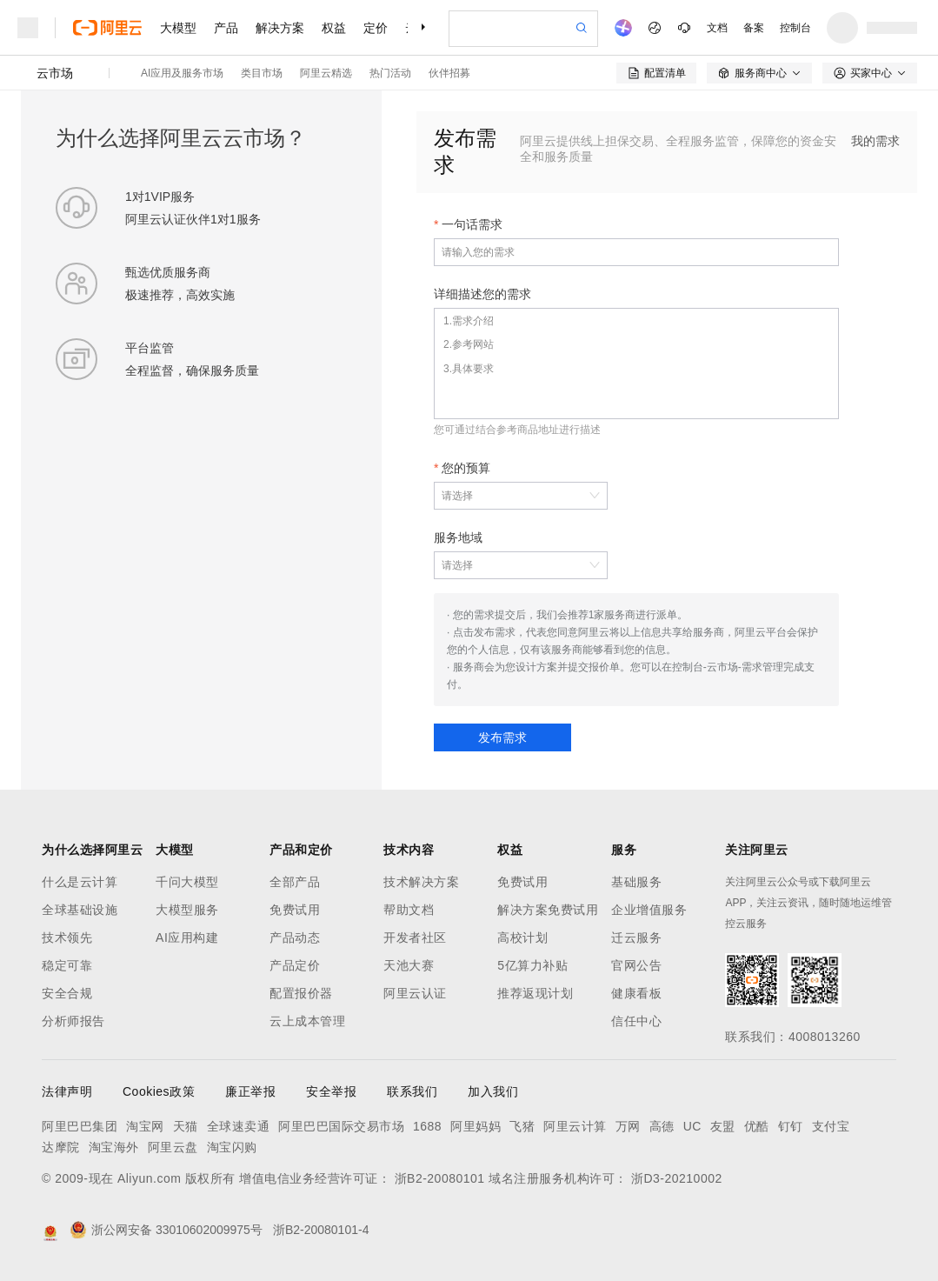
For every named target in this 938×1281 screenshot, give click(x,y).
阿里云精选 (326, 73)
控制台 (795, 28)
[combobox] (512, 496)
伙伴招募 (449, 73)
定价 (375, 28)
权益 (334, 28)
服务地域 (458, 537)
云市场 (55, 73)
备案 (753, 28)
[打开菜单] (28, 28)
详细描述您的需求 (482, 294)
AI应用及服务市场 (182, 73)
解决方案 (280, 28)
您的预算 (466, 468)
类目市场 (262, 73)
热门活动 (390, 73)
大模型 (178, 28)
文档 (717, 28)
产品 (226, 28)
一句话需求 (472, 224)
